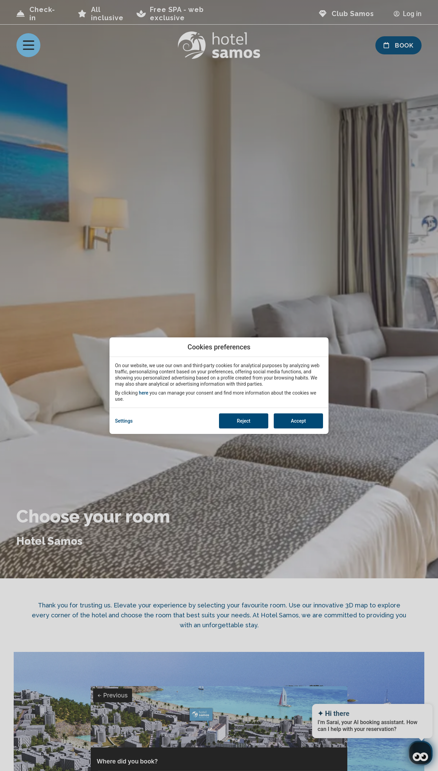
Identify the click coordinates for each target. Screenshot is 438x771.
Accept (298, 421)
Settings (124, 421)
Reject (243, 421)
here (144, 393)
